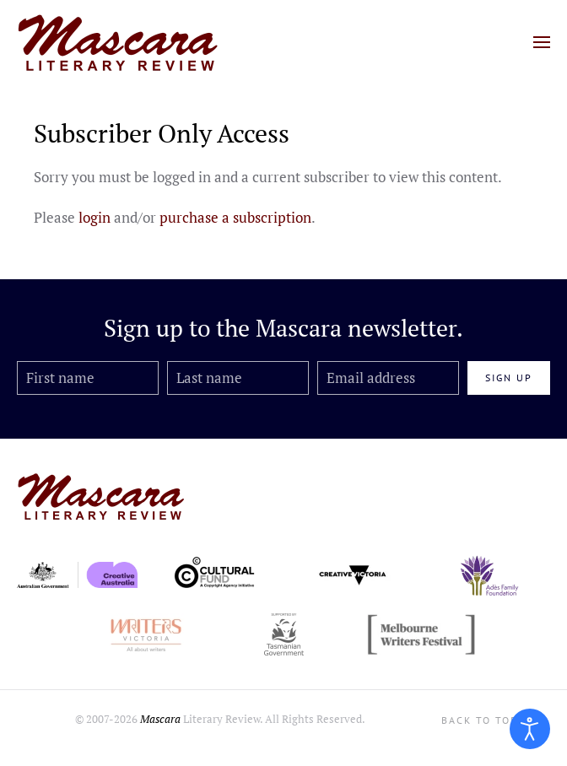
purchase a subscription (235, 217)
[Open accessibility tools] (530, 729)
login (94, 217)
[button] (541, 42)
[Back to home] (118, 42)
